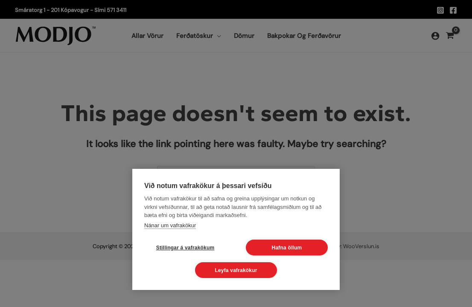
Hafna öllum (287, 248)
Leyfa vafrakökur (236, 270)
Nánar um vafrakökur (170, 225)
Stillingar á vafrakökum (185, 248)
